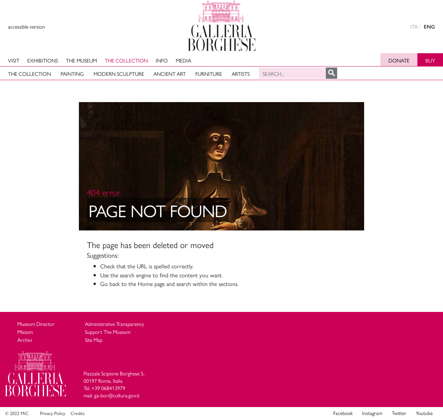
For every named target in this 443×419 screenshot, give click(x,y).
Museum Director (36, 324)
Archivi (24, 340)
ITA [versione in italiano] (414, 26)
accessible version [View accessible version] (26, 26)
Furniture (208, 73)
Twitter (399, 413)
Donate (398, 60)
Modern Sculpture (119, 73)
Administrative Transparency (114, 324)
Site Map (94, 340)
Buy (430, 60)
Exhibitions (42, 60)
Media (183, 60)
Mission (25, 332)
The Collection (126, 60)
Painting (72, 73)
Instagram (372, 413)
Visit (13, 60)
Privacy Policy (52, 413)
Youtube (424, 413)
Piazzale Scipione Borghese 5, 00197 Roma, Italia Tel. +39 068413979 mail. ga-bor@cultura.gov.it (114, 384)
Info (162, 60)
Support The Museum (107, 332)
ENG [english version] (429, 27)
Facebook (343, 413)
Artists (241, 73)
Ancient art (169, 73)
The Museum (81, 60)
